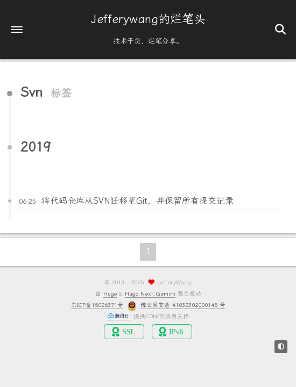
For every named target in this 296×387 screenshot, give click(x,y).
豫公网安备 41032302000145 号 (182, 305)
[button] (16, 29)
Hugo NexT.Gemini (150, 293)
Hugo (110, 293)
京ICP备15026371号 (97, 305)
